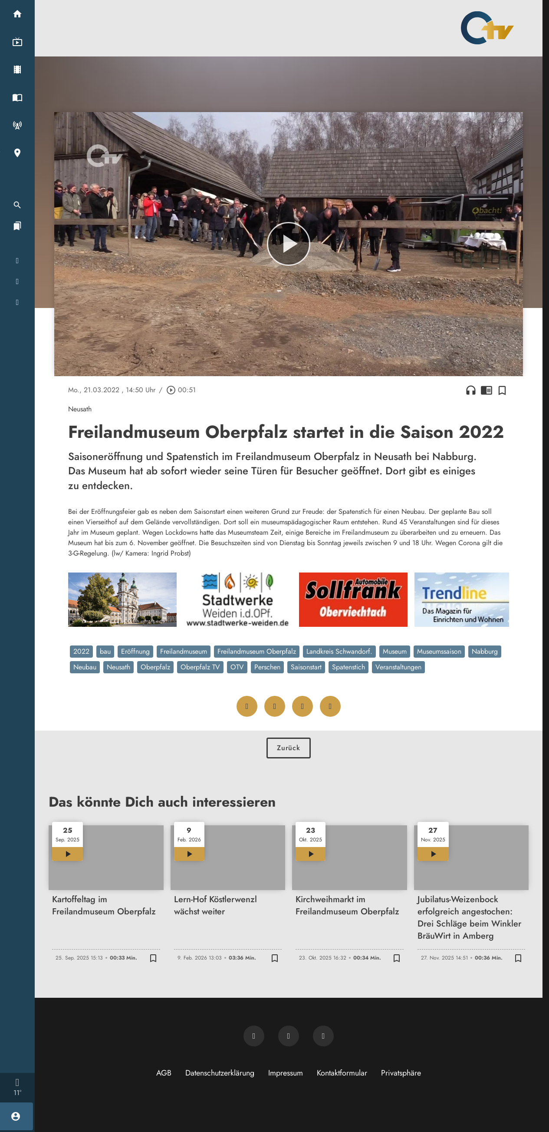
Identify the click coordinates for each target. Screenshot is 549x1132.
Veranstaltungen (398, 667)
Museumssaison (439, 651)
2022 (81, 651)
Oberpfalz (155, 667)
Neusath (118, 667)
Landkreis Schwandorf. (339, 651)
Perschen (267, 667)
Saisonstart (306, 667)
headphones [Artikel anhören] (471, 390)
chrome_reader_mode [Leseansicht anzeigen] (486, 390)
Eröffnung (135, 651)
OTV (237, 667)
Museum (395, 651)
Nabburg (485, 651)
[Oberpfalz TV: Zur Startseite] (487, 28)
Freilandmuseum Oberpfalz (256, 651)
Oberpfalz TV (200, 667)
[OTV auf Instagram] (323, 1036)
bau (105, 651)
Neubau (84, 667)
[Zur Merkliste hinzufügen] (502, 390)
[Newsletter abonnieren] (253, 1036)
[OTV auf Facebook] (288, 1036)
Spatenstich (348, 667)
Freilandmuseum (183, 651)
